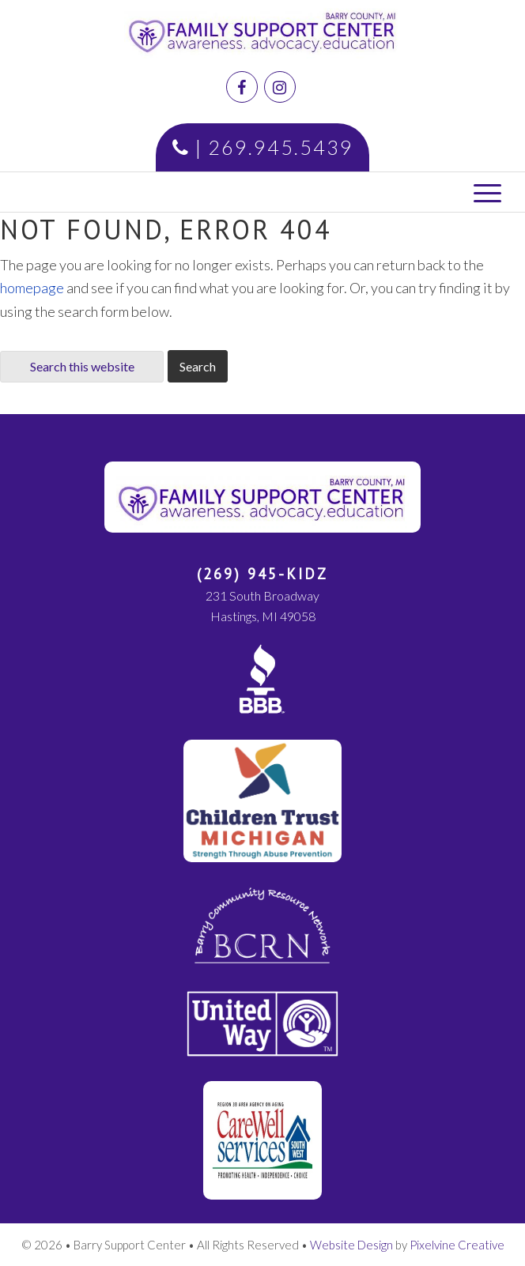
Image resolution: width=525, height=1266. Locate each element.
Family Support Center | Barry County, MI (312, 35)
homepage (32, 287)
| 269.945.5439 (262, 147)
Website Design (351, 1245)
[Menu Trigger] (487, 191)
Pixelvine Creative (457, 1245)
